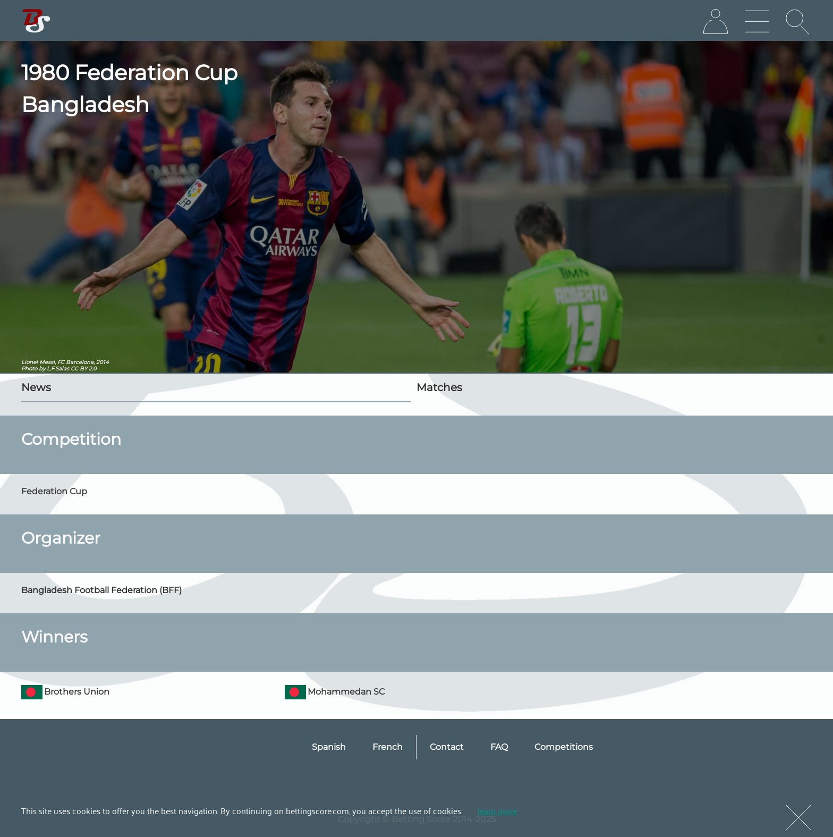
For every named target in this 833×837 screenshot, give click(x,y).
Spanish (329, 747)
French (387, 747)
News (36, 387)
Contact (447, 747)
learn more (497, 810)
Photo (29, 368)
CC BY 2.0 (84, 368)
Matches (439, 387)
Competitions (563, 747)
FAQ (499, 747)
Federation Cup (54, 491)
